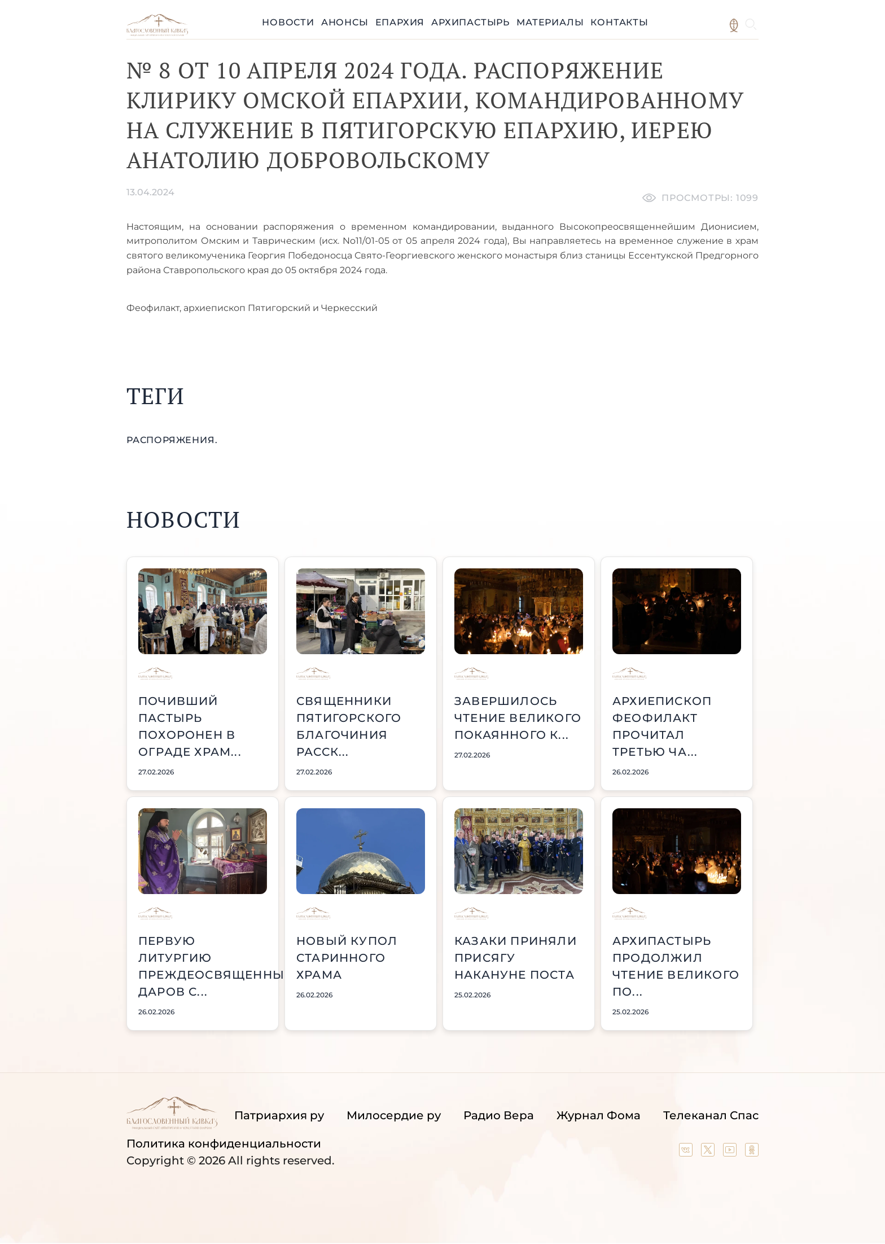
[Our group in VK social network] (687, 1152)
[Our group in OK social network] (752, 1152)
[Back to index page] (157, 33)
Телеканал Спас (711, 1115)
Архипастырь (470, 22)
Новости (288, 22)
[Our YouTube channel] (731, 1152)
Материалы (550, 22)
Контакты (619, 22)
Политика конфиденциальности (223, 1143)
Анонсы (345, 22)
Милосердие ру (394, 1115)
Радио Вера (498, 1115)
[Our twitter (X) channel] (709, 1152)
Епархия (400, 22)
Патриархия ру (279, 1115)
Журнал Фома (599, 1115)
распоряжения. (171, 440)
